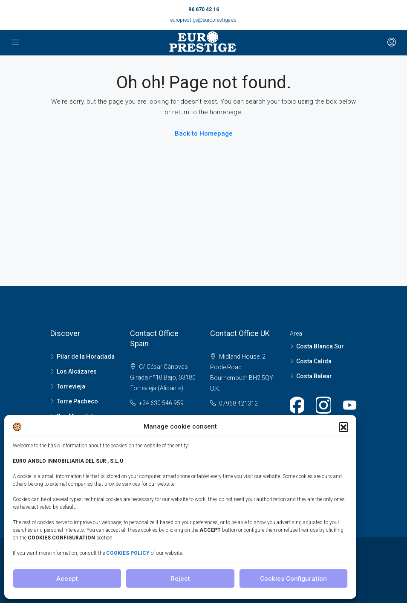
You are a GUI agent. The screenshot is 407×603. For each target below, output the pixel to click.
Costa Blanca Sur (320, 346)
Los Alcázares (77, 371)
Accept (67, 579)
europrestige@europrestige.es (203, 20)
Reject (180, 579)
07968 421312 (238, 403)
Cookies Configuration (293, 579)
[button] (343, 427)
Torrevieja (71, 386)
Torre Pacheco (77, 401)
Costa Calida (314, 361)
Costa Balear (314, 376)
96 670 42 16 (203, 9)
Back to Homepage (204, 133)
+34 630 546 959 (161, 403)
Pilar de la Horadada (86, 356)
